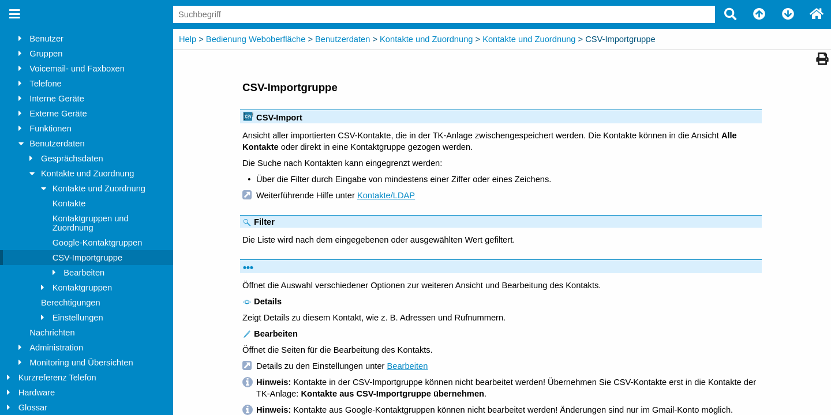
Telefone (45, 83)
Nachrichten (51, 332)
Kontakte (69, 203)
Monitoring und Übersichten (81, 362)
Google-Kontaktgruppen (98, 242)
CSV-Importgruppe (87, 257)
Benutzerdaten (56, 143)
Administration (56, 347)
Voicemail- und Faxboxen (77, 68)
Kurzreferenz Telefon (57, 377)
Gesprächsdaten (72, 158)
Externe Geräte (58, 113)
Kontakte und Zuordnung (87, 173)
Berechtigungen (70, 302)
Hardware (36, 392)
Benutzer (46, 38)
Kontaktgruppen (83, 287)
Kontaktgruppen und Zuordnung (91, 223)
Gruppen (45, 53)
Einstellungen (78, 317)
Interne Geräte (56, 98)
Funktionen (50, 128)
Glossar (33, 407)
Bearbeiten (83, 272)
